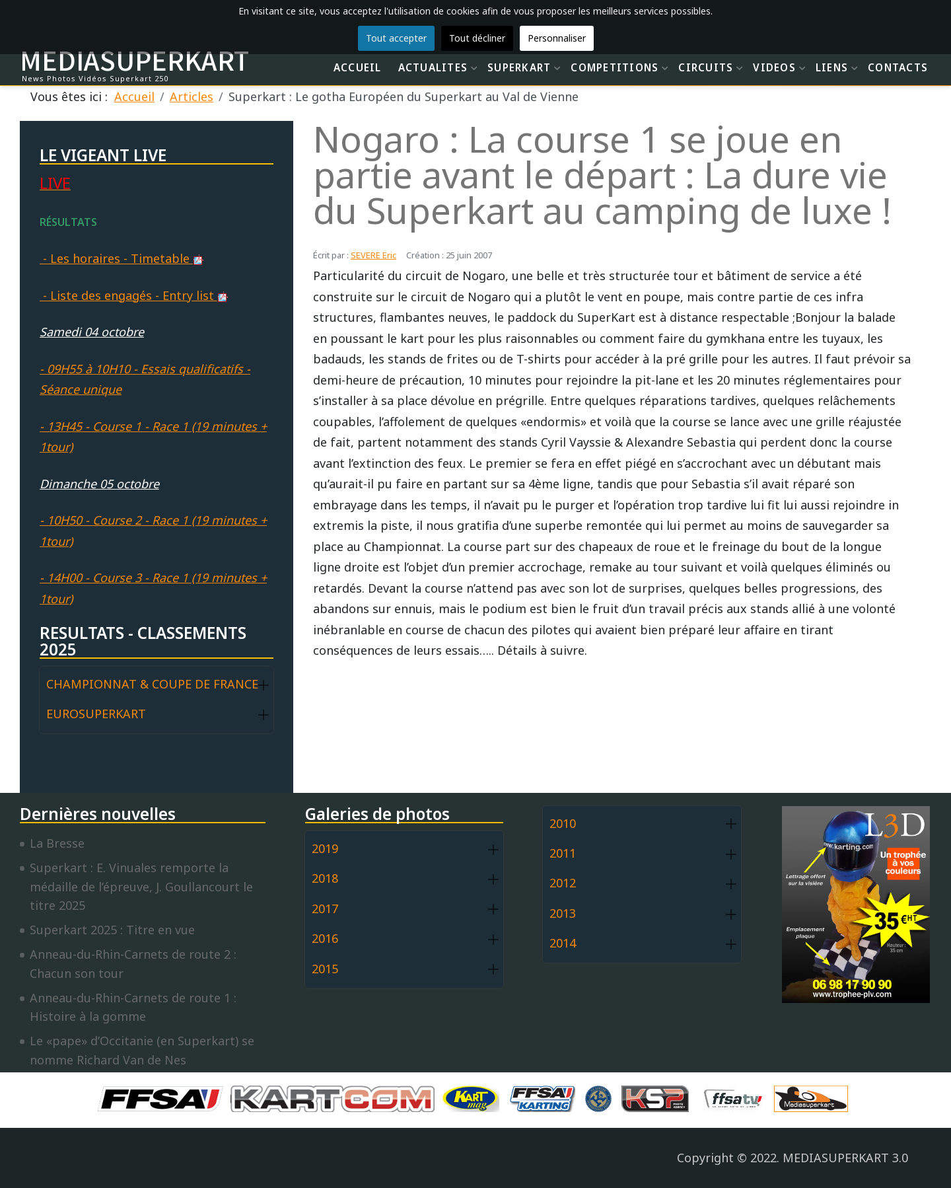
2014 (562, 943)
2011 (562, 853)
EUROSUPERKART (96, 714)
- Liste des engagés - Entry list (134, 295)
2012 (562, 883)
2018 (325, 878)
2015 (325, 969)
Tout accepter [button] (396, 38)
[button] (263, 685)
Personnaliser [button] (557, 38)
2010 (562, 823)
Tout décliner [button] (477, 38)
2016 (325, 938)
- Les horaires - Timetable (121, 258)
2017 (325, 908)
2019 (325, 848)
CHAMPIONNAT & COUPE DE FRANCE (152, 684)
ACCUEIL (358, 67)
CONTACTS (898, 67)
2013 (562, 913)
